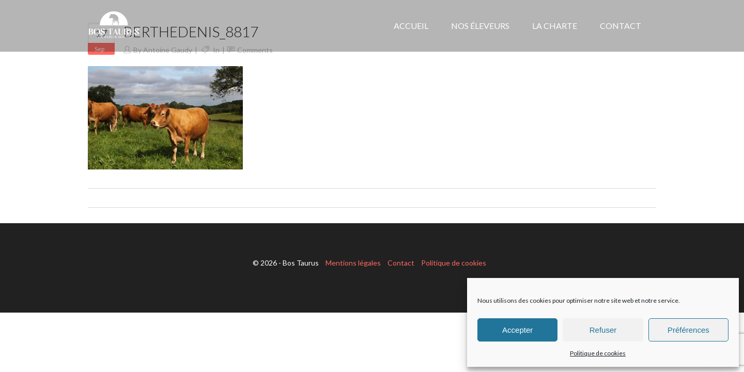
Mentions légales (353, 262)
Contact (401, 262)
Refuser (603, 330)
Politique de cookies (598, 353)
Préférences (688, 330)
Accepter (517, 330)
